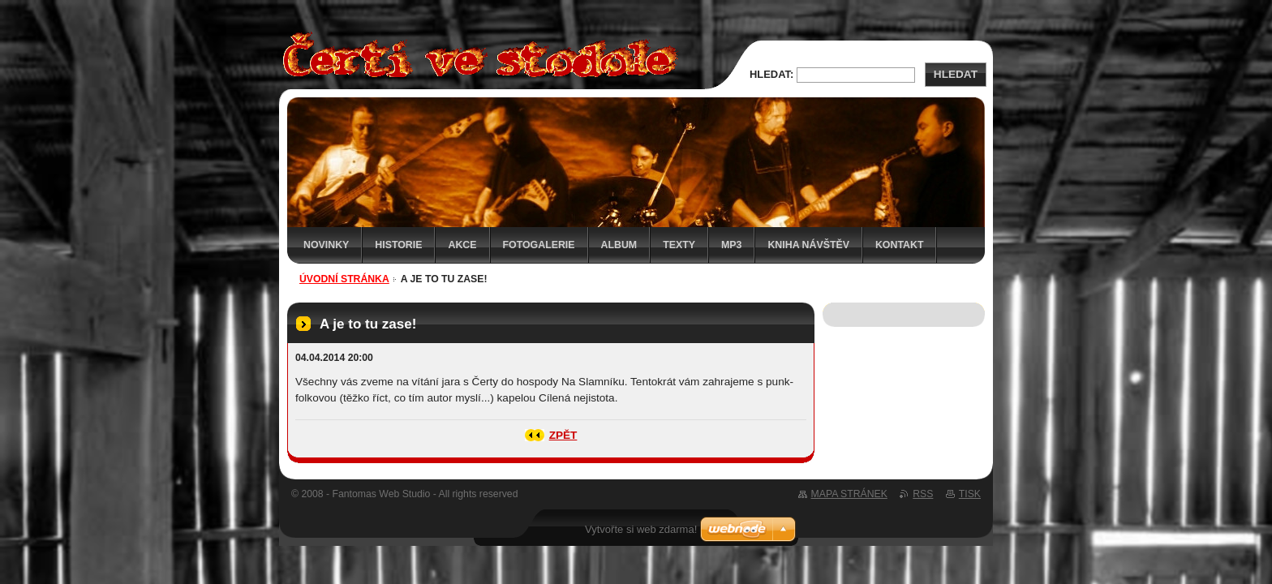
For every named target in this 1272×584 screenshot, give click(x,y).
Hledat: (771, 74)
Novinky (326, 245)
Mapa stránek (849, 494)
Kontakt (899, 245)
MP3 (731, 245)
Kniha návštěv (808, 245)
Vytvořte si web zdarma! (641, 529)
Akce (462, 245)
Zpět (563, 435)
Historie (398, 245)
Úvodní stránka (344, 279)
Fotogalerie (539, 245)
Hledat (956, 74)
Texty (679, 245)
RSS (923, 494)
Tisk (970, 494)
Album (619, 245)
